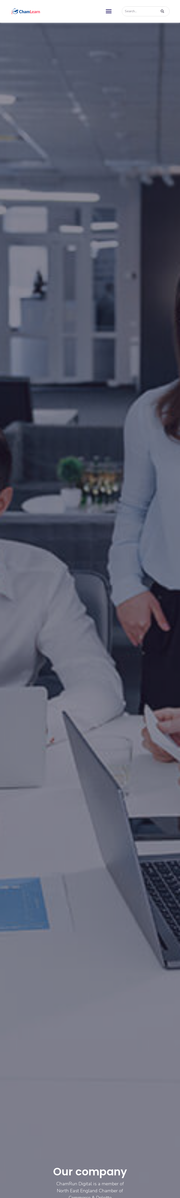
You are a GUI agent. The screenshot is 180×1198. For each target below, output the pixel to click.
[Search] (161, 11)
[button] (108, 11)
